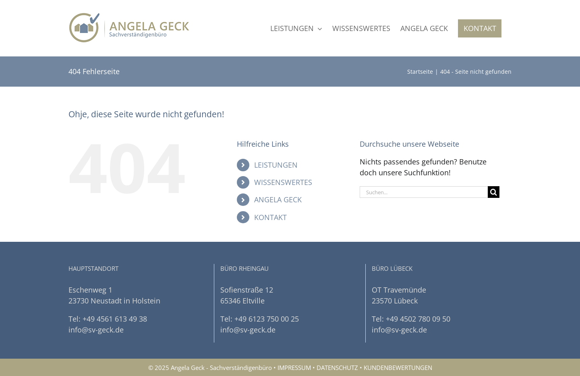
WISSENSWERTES (283, 182)
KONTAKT (270, 217)
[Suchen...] (424, 192)
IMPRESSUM (294, 368)
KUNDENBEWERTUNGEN (398, 368)
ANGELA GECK (278, 199)
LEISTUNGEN (276, 165)
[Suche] (493, 192)
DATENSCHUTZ (337, 368)
